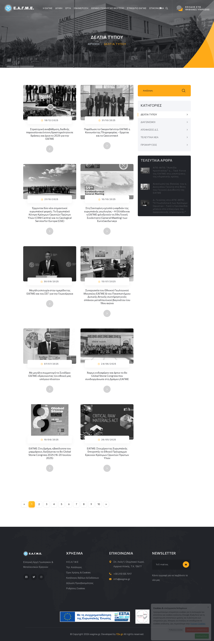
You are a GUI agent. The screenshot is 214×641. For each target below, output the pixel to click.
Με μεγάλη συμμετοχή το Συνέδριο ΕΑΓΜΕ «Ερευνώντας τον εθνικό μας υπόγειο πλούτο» (49, 376)
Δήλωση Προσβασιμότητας (79, 583)
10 (99, 504)
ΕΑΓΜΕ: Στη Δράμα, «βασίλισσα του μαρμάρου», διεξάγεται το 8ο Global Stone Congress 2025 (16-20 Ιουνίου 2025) (50, 453)
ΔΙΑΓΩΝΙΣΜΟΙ (148, 122)
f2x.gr (119, 634)
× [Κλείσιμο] (208, 604)
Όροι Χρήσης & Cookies (78, 572)
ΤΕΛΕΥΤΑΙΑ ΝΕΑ (149, 137)
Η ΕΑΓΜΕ (47, 8)
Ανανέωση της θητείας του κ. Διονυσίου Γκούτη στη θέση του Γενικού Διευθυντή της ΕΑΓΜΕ (170, 188)
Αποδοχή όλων (201, 634)
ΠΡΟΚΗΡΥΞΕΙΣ (149, 145)
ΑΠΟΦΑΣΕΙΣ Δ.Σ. (150, 129)
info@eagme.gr (121, 579)
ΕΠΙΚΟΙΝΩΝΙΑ (156, 8)
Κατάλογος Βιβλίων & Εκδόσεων (82, 578)
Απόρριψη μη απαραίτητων (197, 627)
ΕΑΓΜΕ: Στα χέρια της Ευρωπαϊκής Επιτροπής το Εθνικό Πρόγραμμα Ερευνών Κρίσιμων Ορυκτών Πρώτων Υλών (107, 453)
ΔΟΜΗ (58, 8)
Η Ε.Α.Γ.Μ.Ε (72, 562)
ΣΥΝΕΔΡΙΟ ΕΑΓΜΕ (136, 8)
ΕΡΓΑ (68, 8)
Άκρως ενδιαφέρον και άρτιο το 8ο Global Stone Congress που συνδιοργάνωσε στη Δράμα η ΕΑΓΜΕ (107, 376)
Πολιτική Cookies (197, 621)
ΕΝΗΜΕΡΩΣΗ (81, 8)
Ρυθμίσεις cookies (75, 588)
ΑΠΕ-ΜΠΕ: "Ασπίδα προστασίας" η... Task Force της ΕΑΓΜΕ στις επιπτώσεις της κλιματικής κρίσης (169, 172)
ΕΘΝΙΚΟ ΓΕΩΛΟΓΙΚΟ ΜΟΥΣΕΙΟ (107, 8)
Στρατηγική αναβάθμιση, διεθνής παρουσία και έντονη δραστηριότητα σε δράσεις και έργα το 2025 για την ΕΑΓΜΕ (49, 134)
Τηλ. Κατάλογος (74, 567)
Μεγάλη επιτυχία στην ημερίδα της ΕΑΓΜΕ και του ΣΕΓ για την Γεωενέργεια (49, 292)
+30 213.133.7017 (122, 574)
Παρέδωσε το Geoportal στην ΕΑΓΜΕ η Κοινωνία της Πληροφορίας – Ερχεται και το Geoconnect (107, 132)
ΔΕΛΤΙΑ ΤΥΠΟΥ (149, 114)
